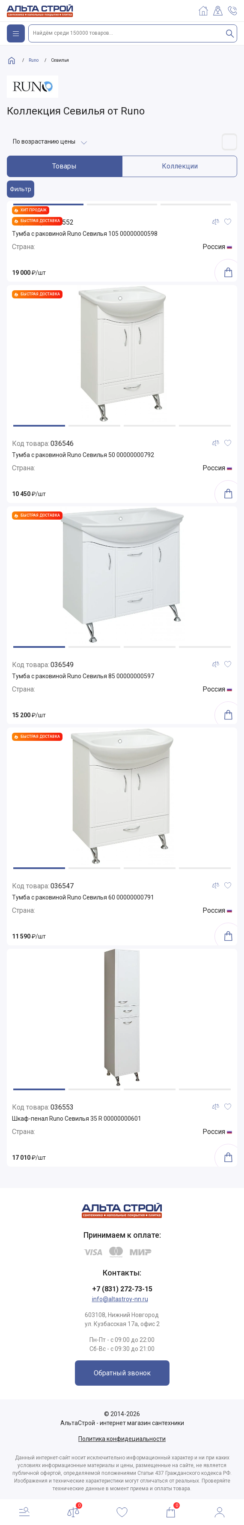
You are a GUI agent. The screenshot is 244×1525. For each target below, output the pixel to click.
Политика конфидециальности (122, 1438)
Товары (64, 166)
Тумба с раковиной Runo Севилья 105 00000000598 (85, 233)
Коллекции (180, 166)
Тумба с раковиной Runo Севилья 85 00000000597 (83, 676)
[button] (48, 204)
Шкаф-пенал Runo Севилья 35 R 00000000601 (76, 1118)
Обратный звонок (122, 1373)
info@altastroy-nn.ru (120, 1299)
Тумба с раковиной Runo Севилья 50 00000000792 (83, 454)
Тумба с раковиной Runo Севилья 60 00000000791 (83, 897)
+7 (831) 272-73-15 (122, 1289)
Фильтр (20, 189)
